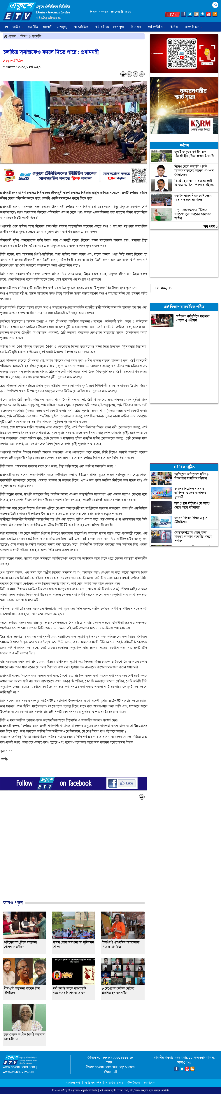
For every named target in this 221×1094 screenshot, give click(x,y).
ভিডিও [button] (175, 27)
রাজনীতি (33, 27)
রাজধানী (47, 27)
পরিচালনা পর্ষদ (93, 1083)
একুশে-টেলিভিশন (89, 1090)
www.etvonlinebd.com (19, 1067)
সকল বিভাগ (193, 27)
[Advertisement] (74, 853)
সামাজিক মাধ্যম (114, 1083)
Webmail (110, 1071)
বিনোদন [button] (137, 27)
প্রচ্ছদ (10, 36)
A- (129, 74)
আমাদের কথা (73, 1083)
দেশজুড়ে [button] (63, 27)
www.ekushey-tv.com (18, 1071)
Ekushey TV (164, 288)
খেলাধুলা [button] (120, 27)
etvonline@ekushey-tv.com (115, 1067)
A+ (141, 74)
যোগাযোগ (149, 1083)
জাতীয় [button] (18, 27)
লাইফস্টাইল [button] (156, 27)
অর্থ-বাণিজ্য (102, 27)
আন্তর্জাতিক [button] (82, 27)
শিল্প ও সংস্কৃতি (30, 36)
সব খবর (211, 226)
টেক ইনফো (134, 1083)
